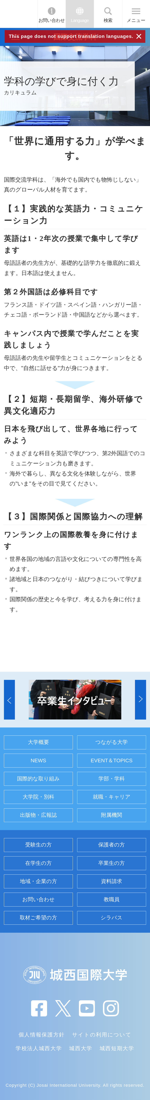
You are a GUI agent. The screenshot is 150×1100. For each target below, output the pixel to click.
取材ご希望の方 (38, 918)
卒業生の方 (111, 863)
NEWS (38, 760)
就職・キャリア (111, 797)
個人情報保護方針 (42, 1035)
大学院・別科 (38, 797)
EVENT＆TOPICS (111, 760)
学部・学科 (111, 779)
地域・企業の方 (38, 881)
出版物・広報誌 (38, 815)
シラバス (111, 918)
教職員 (112, 899)
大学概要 (38, 742)
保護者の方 (111, 845)
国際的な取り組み (38, 779)
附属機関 (111, 815)
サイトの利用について (102, 1035)
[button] (9, 699)
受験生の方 (38, 845)
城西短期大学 (117, 1048)
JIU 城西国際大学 (18, 14)
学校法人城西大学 (39, 1048)
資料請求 (111, 881)
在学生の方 (38, 863)
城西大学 (80, 1048)
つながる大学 (111, 742)
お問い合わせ (51, 20)
